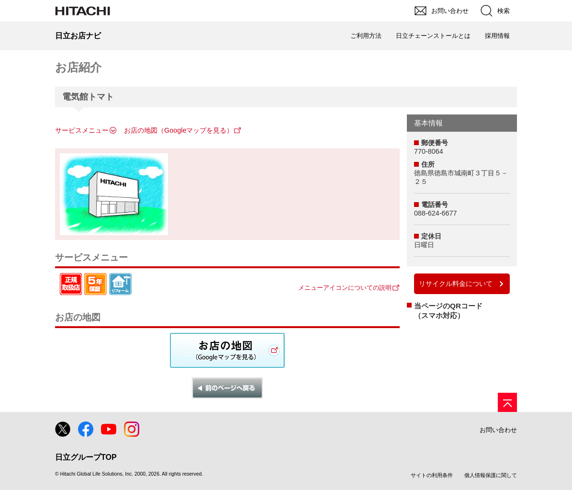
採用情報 (497, 35)
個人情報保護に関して (490, 475)
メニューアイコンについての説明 (345, 287)
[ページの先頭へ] (507, 402)
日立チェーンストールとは (433, 35)
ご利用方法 (365, 35)
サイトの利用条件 (432, 475)
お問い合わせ (498, 429)
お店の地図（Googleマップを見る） (178, 130)
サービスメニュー (82, 130)
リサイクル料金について (456, 283)
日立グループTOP (86, 457)
